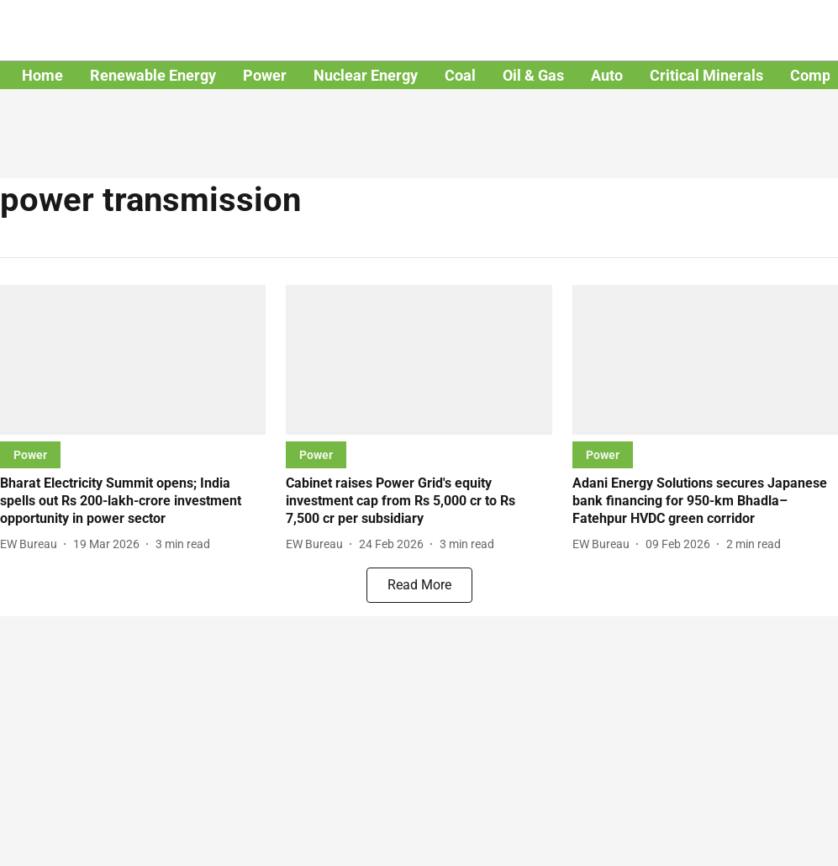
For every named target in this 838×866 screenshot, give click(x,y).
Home (42, 75)
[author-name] (32, 544)
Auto (607, 75)
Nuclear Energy (366, 75)
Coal (460, 75)
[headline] (133, 501)
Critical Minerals (706, 75)
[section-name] (30, 454)
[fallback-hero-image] (133, 360)
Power (265, 75)
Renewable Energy (153, 75)
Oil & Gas (533, 75)
